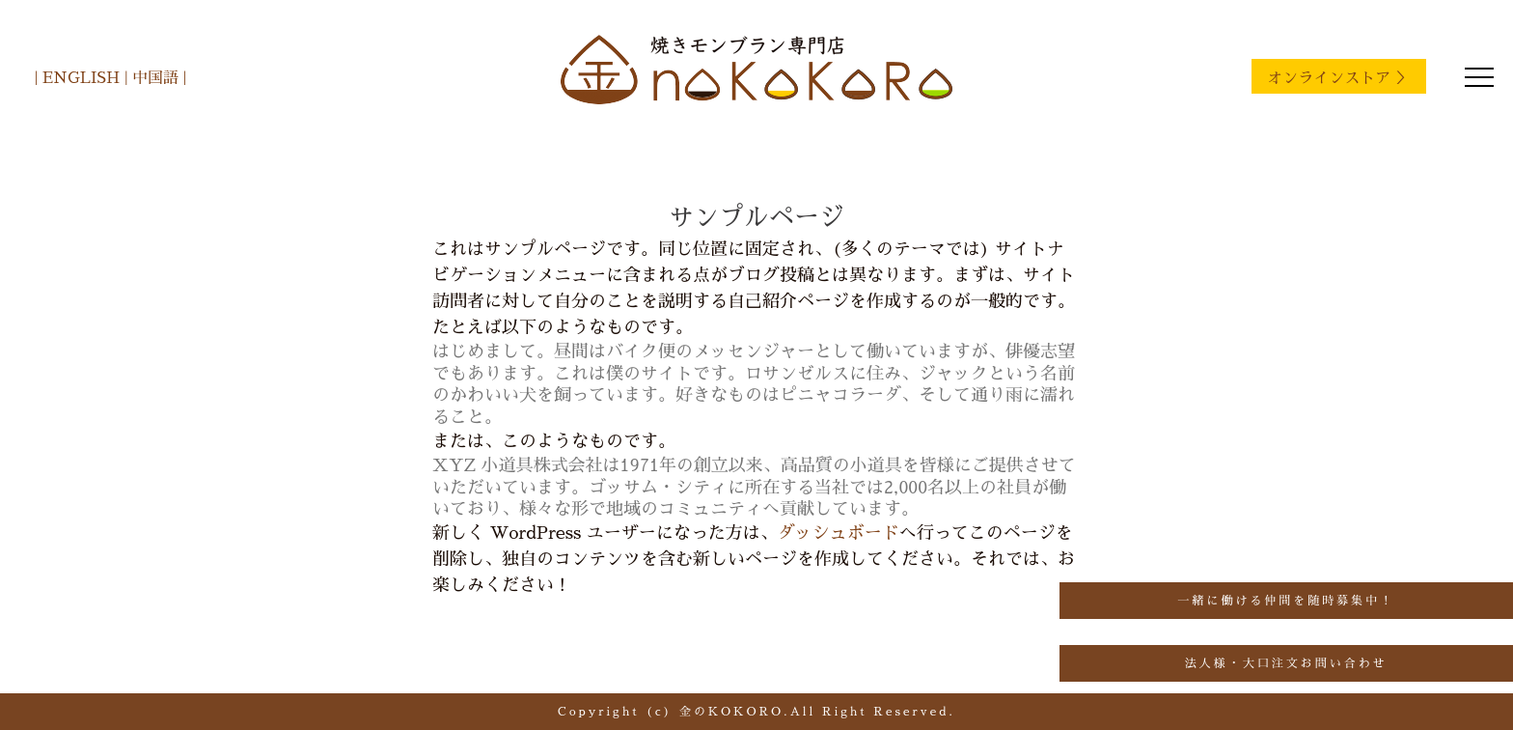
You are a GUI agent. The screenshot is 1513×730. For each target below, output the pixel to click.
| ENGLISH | (81, 78)
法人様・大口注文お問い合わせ (1286, 663)
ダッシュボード (838, 533)
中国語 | (156, 78)
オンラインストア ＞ (1339, 78)
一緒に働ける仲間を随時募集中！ (1285, 600)
